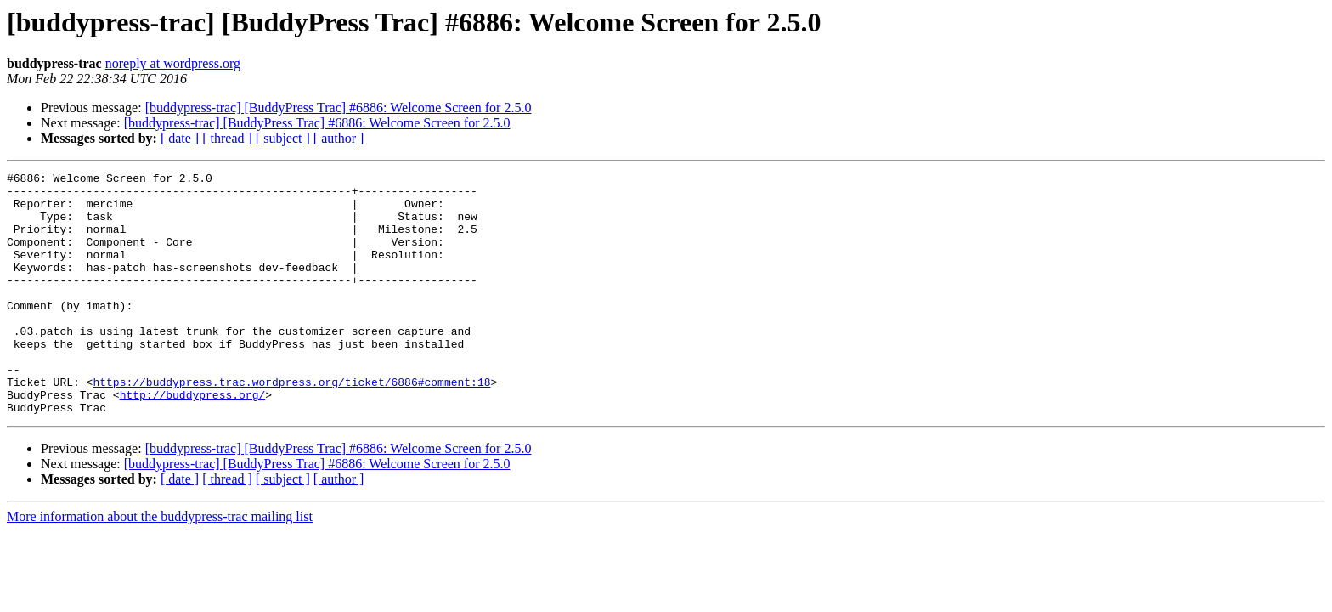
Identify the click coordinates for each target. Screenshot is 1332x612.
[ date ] (180, 138)
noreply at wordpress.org (172, 63)
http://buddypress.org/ (193, 440)
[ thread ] (227, 138)
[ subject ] (283, 138)
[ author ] (338, 138)
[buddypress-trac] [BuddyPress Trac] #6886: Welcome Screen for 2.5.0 (338, 107)
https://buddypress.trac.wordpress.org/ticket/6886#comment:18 (291, 425)
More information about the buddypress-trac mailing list (160, 565)
